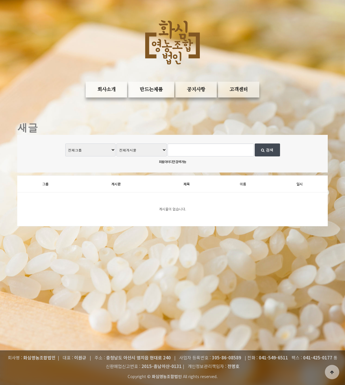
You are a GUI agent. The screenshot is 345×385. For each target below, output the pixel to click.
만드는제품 (151, 89)
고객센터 (238, 89)
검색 (267, 150)
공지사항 (196, 89)
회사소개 (106, 89)
